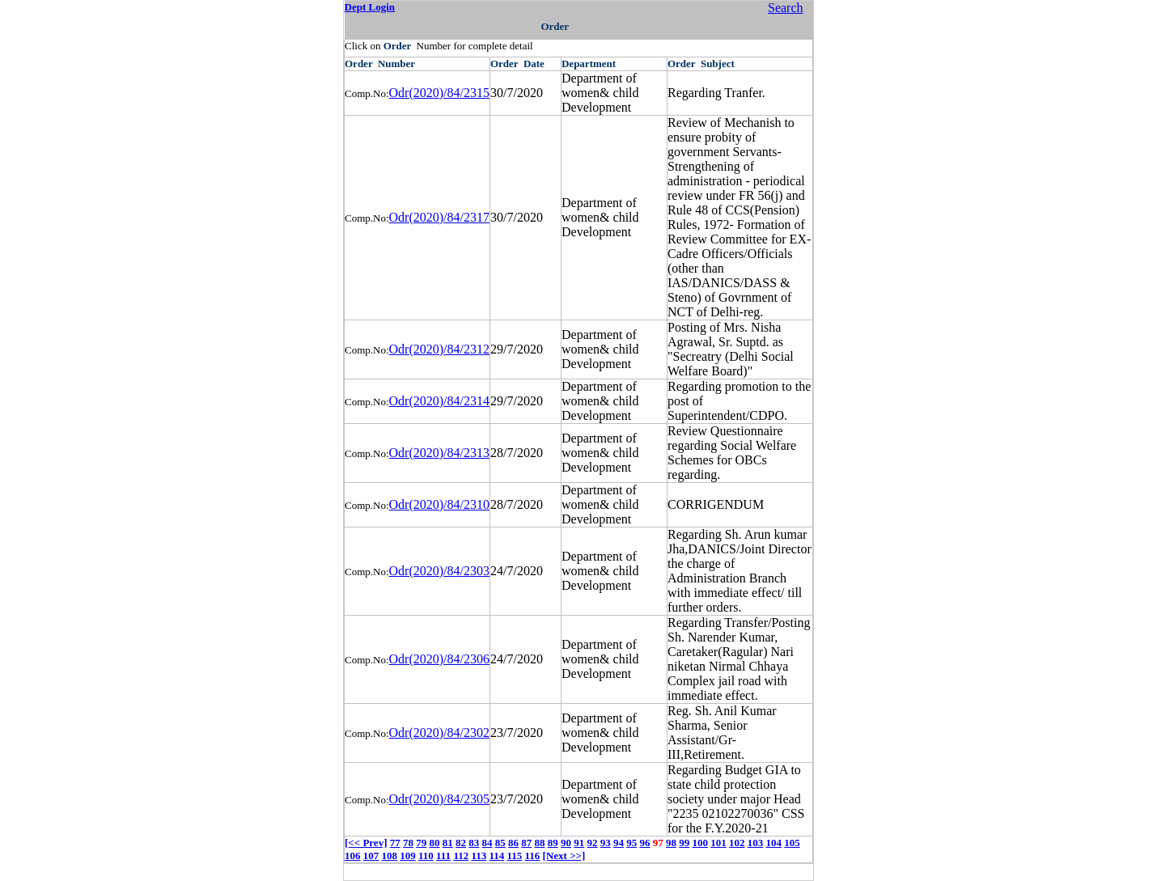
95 (631, 843)
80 (434, 843)
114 (496, 855)
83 (473, 843)
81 (448, 843)
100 (700, 843)
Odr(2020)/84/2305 (439, 799)
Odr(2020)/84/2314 (439, 401)
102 (737, 843)
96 (644, 843)
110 (426, 855)
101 (718, 843)
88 (539, 843)
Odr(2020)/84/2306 (439, 659)
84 (486, 843)
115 (515, 855)
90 (566, 843)
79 (421, 843)
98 (671, 843)
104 (773, 843)
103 (756, 843)
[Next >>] (564, 855)
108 (390, 855)
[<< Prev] (366, 843)
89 (553, 843)
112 (460, 855)
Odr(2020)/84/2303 (439, 571)
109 (408, 855)
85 (500, 843)
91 (579, 843)
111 (443, 855)
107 (371, 855)
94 (618, 843)
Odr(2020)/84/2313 (439, 453)
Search (785, 8)
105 (792, 843)
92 (592, 843)
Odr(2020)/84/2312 (439, 349)
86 (513, 843)
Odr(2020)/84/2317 (439, 217)
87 (526, 843)
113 (478, 855)
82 (461, 843)
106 (353, 855)
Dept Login (370, 7)
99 (684, 843)
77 (395, 843)
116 (532, 855)
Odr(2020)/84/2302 (439, 732)
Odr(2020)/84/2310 (439, 504)
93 (605, 843)
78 (408, 843)
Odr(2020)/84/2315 (439, 93)
